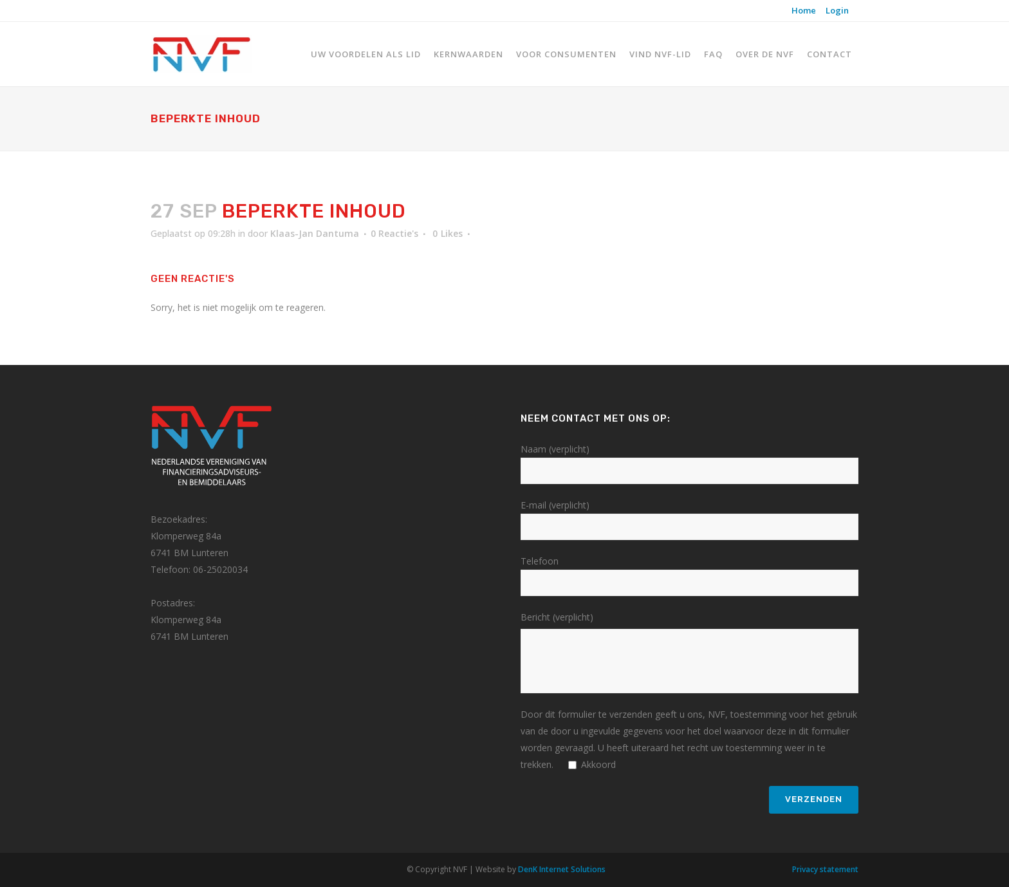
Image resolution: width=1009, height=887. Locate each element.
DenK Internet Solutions (562, 869)
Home (803, 10)
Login (837, 10)
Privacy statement (825, 869)
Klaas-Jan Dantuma (314, 233)
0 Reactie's (394, 233)
